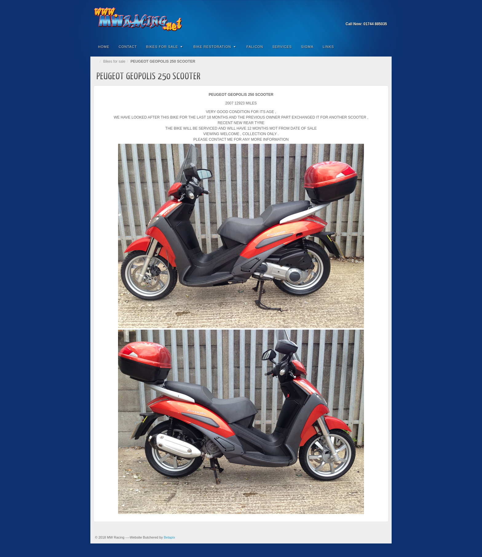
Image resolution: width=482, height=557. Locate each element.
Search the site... (383, 46)
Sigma (307, 47)
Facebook (383, 15)
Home (103, 47)
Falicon (255, 47)
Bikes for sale (114, 61)
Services (282, 47)
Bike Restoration (214, 47)
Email (374, 15)
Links (328, 47)
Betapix (169, 537)
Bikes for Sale (164, 47)
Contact (128, 47)
